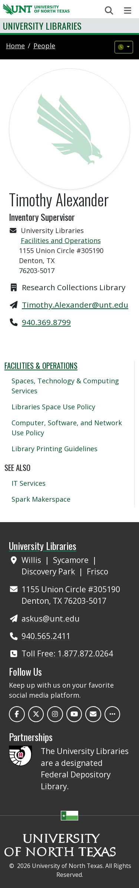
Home (15, 45)
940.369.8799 (46, 322)
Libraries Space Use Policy (53, 406)
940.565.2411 (45, 636)
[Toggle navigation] (127, 10)
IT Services (28, 483)
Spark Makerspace (40, 499)
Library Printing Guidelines (54, 448)
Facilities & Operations (40, 365)
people (44, 45)
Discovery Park (49, 571)
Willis (32, 560)
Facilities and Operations (61, 240)
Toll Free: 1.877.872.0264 (67, 653)
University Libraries (42, 25)
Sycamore (71, 560)
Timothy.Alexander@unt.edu (75, 304)
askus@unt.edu (50, 618)
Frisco (97, 571)
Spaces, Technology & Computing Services (65, 385)
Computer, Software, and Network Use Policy (66, 427)
